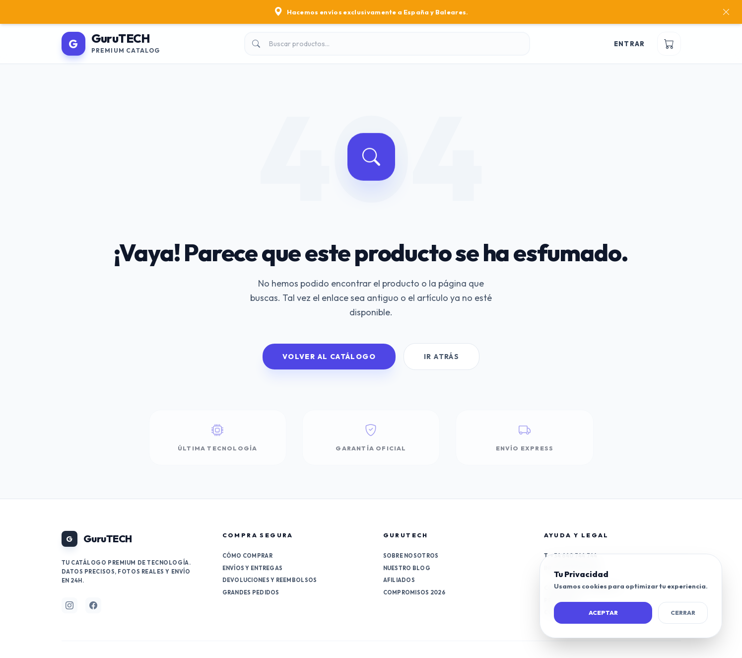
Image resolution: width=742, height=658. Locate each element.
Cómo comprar (247, 555)
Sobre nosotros (411, 555)
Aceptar (603, 612)
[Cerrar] (726, 12)
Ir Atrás (441, 356)
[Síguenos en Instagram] (69, 605)
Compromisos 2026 (414, 592)
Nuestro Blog (406, 568)
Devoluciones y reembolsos (269, 580)
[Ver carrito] (669, 44)
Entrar (629, 44)
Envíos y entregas (252, 568)
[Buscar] (387, 44)
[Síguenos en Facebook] (93, 605)
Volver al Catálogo (329, 356)
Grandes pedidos (250, 592)
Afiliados (399, 580)
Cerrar (683, 612)
